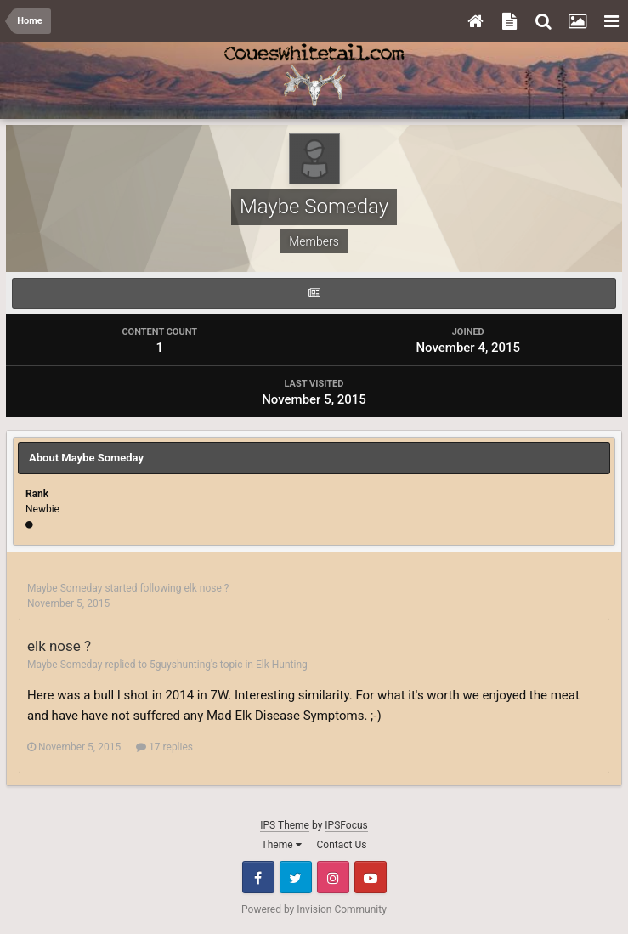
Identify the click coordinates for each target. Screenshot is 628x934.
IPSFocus (346, 825)
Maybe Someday (64, 588)
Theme (282, 845)
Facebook (258, 877)
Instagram (333, 877)
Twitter (296, 877)
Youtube (370, 877)
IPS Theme (284, 825)
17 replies (164, 747)
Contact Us (342, 845)
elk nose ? (206, 588)
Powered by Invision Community (314, 909)
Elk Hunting (282, 665)
